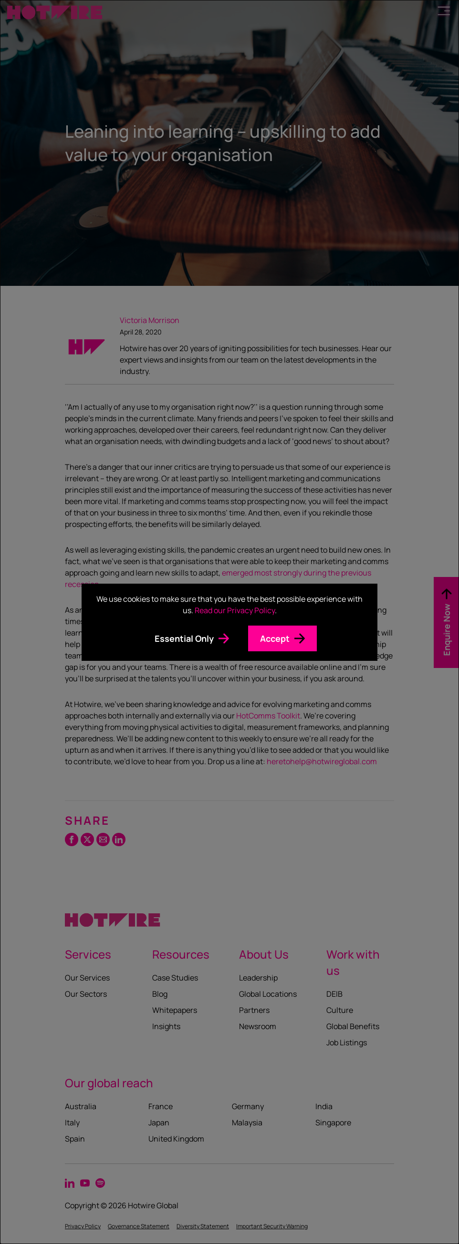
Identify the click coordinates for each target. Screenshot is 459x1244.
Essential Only (184, 638)
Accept (275, 638)
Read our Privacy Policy (235, 610)
